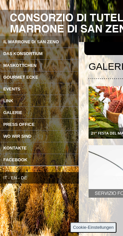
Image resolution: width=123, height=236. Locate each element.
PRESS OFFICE (18, 124)
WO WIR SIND (17, 136)
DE (24, 177)
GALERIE (12, 112)
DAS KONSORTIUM (23, 53)
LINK (8, 100)
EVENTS (11, 89)
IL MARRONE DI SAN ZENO (31, 41)
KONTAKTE (15, 148)
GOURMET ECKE (20, 77)
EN (14, 177)
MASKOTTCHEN (19, 65)
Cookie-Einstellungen (93, 227)
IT (5, 177)
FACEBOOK (15, 159)
